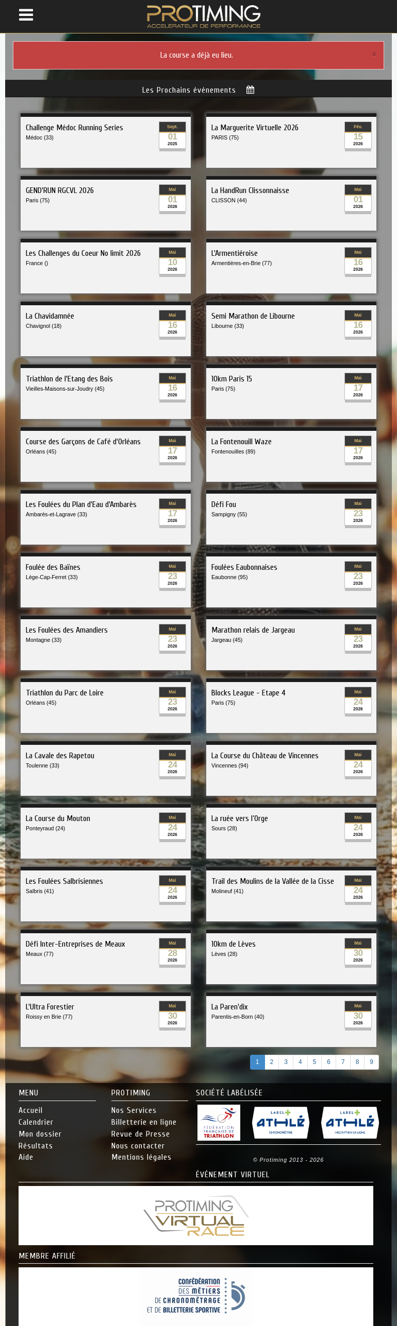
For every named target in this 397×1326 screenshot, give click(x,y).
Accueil (31, 1110)
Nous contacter (138, 1145)
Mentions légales (141, 1157)
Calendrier (36, 1122)
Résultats (36, 1145)
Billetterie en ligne (144, 1122)
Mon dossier (40, 1134)
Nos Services (134, 1110)
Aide (26, 1157)
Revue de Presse (140, 1134)
